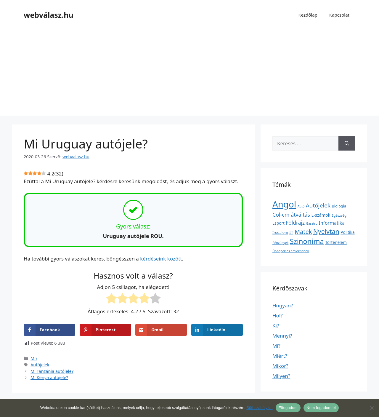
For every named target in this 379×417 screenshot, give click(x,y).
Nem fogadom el (321, 407)
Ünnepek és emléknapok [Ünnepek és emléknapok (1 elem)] (290, 251)
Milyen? (281, 376)
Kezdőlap (307, 15)
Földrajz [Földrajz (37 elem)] (295, 222)
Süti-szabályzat (259, 407)
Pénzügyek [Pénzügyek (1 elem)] (280, 243)
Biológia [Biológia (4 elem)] (339, 206)
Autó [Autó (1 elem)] (301, 206)
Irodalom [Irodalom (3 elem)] (280, 232)
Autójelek (39, 365)
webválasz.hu (48, 15)
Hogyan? (282, 305)
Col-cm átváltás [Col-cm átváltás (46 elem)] (291, 214)
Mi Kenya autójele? (49, 377)
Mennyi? (282, 335)
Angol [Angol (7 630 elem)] (284, 204)
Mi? (33, 358)
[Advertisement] (189, 74)
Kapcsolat (339, 15)
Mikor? (280, 365)
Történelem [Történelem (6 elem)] (336, 242)
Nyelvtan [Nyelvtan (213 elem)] (326, 231)
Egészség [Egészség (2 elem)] (339, 215)
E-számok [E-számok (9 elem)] (320, 215)
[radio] (111, 299)
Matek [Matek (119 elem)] (303, 232)
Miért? (279, 355)
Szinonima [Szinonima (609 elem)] (307, 241)
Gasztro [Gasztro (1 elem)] (311, 223)
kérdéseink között (161, 258)
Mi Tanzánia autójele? (51, 371)
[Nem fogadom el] (372, 408)
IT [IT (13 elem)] (291, 232)
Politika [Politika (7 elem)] (347, 232)
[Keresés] (346, 143)
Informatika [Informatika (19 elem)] (332, 223)
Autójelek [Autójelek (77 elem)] (318, 205)
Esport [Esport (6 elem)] (278, 223)
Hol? (277, 315)
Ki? (275, 325)
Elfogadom (288, 407)
